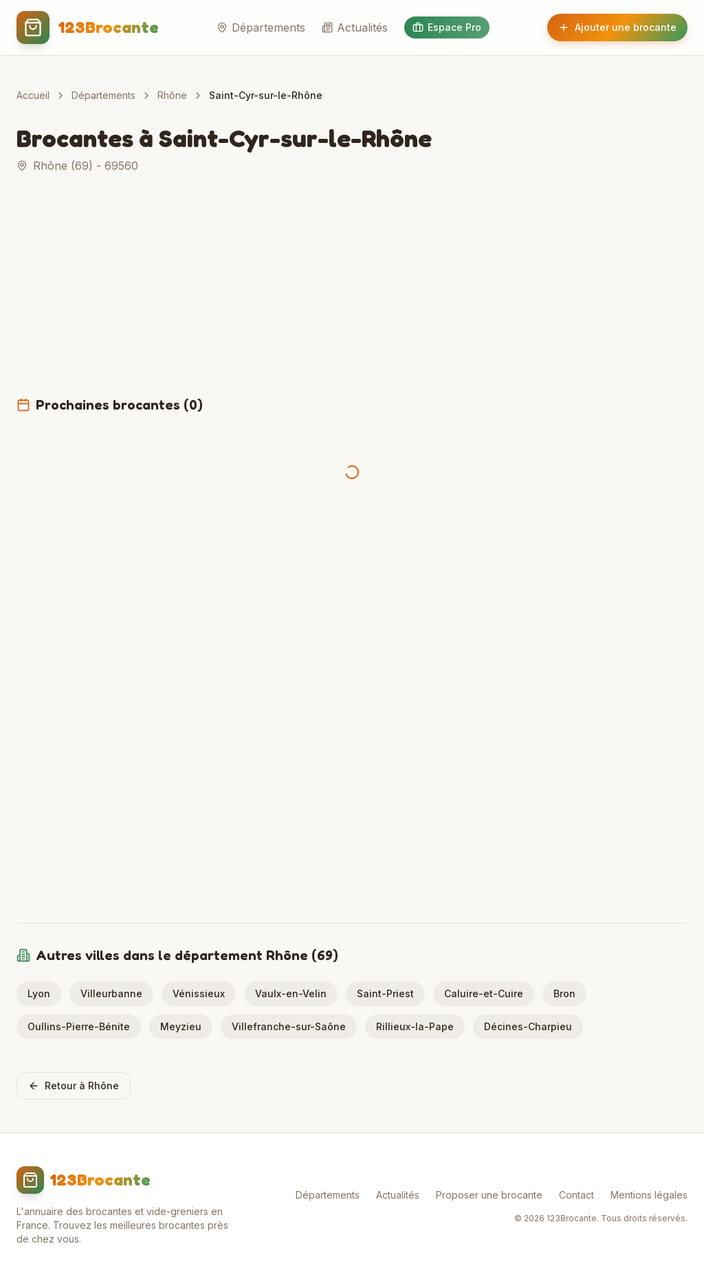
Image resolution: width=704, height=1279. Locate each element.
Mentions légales (649, 1195)
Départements (261, 27)
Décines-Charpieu (528, 1026)
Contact (576, 1195)
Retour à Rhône (73, 1085)
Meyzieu (180, 1026)
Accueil (33, 95)
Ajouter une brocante (617, 27)
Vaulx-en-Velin (291, 993)
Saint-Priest (385, 993)
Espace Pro (446, 27)
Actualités (355, 27)
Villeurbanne (111, 993)
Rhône (172, 95)
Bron (564, 993)
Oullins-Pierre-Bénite (79, 1026)
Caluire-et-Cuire (483, 993)
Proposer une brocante (489, 1195)
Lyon (39, 993)
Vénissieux (199, 993)
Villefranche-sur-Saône (289, 1026)
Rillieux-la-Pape (415, 1026)
